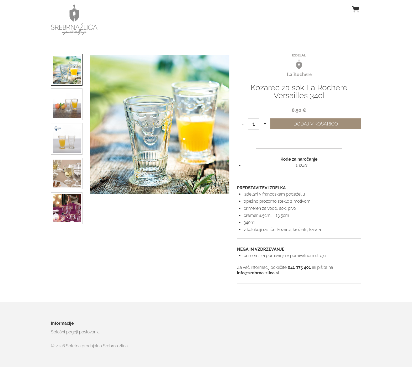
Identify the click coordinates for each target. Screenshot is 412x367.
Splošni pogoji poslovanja (75, 331)
